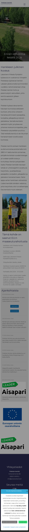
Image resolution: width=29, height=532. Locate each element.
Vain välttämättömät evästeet (9, 522)
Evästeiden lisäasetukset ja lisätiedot (14, 527)
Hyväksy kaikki (23, 522)
